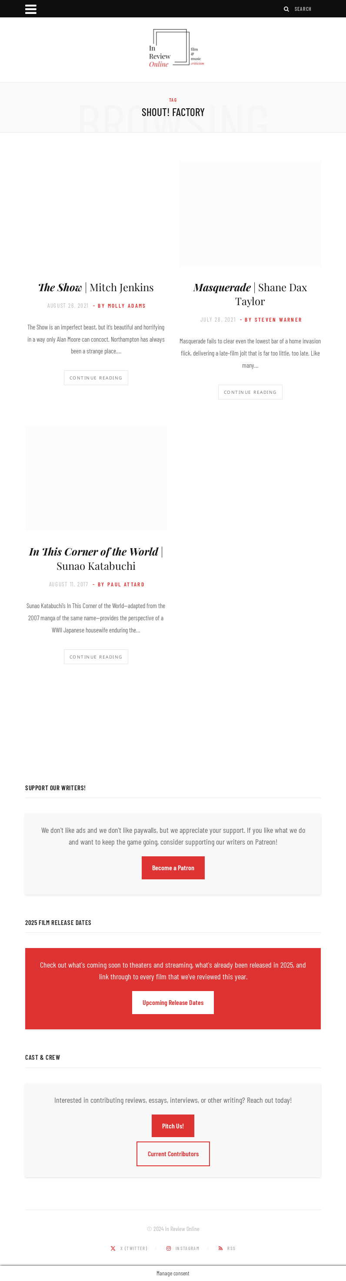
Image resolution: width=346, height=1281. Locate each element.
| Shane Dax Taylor (250, 294)
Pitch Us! (173, 1125)
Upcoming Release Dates (173, 1002)
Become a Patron (173, 867)
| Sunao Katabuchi (96, 558)
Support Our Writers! (55, 788)
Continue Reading (96, 378)
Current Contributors (173, 1153)
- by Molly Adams (119, 305)
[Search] (287, 9)
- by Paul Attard (119, 584)
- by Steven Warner (271, 319)
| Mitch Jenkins (96, 287)
